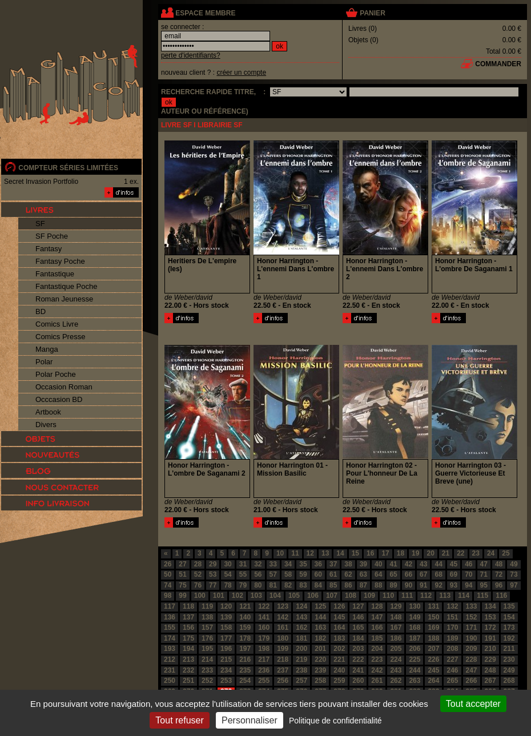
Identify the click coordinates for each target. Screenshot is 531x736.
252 (207, 681)
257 (301, 681)
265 (452, 681)
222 (358, 659)
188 (433, 638)
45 (453, 564)
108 (350, 596)
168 (414, 628)
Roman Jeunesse (64, 299)
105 (294, 596)
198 (263, 649)
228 (471, 659)
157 (207, 628)
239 (320, 670)
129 (395, 606)
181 (301, 638)
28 (198, 564)
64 (378, 574)
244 (414, 670)
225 (414, 659)
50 (167, 574)
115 (482, 596)
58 (288, 574)
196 (226, 649)
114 (463, 596)
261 (377, 681)
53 (212, 574)
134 (490, 606)
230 (509, 659)
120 (226, 606)
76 (198, 585)
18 (400, 553)
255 (263, 681)
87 (363, 585)
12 (310, 553)
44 (438, 564)
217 (263, 659)
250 (169, 681)
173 (509, 628)
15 (355, 553)
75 (182, 585)
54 (227, 574)
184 (358, 638)
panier (372, 13)
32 (258, 564)
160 (263, 628)
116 (501, 596)
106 (313, 596)
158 (226, 628)
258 (320, 681)
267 (490, 681)
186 (395, 638)
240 (339, 670)
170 (452, 628)
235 (245, 670)
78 (227, 585)
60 (318, 574)
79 (243, 585)
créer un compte (241, 73)
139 (226, 617)
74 (167, 585)
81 (273, 585)
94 (468, 585)
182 (320, 638)
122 (263, 606)
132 (452, 606)
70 (468, 574)
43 (423, 564)
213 (188, 659)
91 (423, 585)
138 (207, 617)
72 (498, 574)
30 (227, 564)
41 (393, 564)
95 (484, 585)
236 (263, 670)
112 (426, 596)
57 (273, 574)
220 (320, 659)
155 (169, 628)
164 (339, 628)
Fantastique (54, 274)
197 (245, 649)
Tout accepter (473, 704)
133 (471, 606)
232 (188, 670)
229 (490, 659)
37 (333, 564)
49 (513, 564)
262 (395, 681)
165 (358, 628)
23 (476, 553)
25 (505, 553)
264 (433, 681)
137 (188, 617)
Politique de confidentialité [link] (335, 720)
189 (452, 638)
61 (333, 574)
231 (169, 670)
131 (433, 606)
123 (282, 606)
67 (423, 574)
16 (370, 553)
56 (258, 574)
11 (295, 553)
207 (433, 649)
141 (263, 617)
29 (212, 564)
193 (169, 649)
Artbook (48, 412)
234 (226, 670)
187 (414, 638)
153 (490, 617)
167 (395, 628)
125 (320, 606)
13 (325, 553)
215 (226, 659)
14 (340, 553)
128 (377, 606)
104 (275, 596)
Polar (44, 361)
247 (471, 670)
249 (509, 670)
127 (358, 606)
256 (282, 681)
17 (385, 553)
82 (288, 585)
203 (358, 649)
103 (256, 596)
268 (509, 681)
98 (167, 596)
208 (452, 649)
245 (433, 670)
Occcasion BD (58, 399)
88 (378, 585)
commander (498, 64)
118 (188, 606)
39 (363, 564)
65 (393, 574)
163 (320, 628)
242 (377, 670)
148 (395, 617)
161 (282, 628)
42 (408, 564)
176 (207, 638)
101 (218, 596)
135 (509, 606)
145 (339, 617)
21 (445, 553)
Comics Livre (56, 324)
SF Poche (51, 236)
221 (339, 659)
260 (358, 681)
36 (318, 564)
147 (377, 617)
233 (207, 670)
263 (414, 681)
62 (348, 574)
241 (358, 670)
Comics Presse (60, 336)
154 (509, 617)
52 (198, 574)
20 (430, 553)
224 (395, 659)
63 (363, 574)
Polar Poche (55, 374)
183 (339, 638)
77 (212, 585)
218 (282, 659)
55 (243, 574)
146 (358, 617)
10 (280, 553)
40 (378, 564)
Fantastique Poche (66, 286)
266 (471, 681)
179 (263, 638)
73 (513, 574)
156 (188, 628)
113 (444, 596)
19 (415, 553)
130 (414, 606)
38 (348, 564)
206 (414, 649)
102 (237, 596)
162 (301, 628)
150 (433, 617)
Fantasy (48, 248)
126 (339, 606)
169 (433, 628)
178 (245, 638)
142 (282, 617)
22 (460, 553)
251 (188, 681)
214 (207, 659)
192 (509, 638)
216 (245, 659)
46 (468, 564)
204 (377, 649)
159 (245, 628)
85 (333, 585)
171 (471, 628)
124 (301, 606)
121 (245, 606)
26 (167, 564)
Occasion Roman (63, 387)
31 (243, 564)
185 (377, 638)
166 (377, 628)
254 (245, 681)
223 (377, 659)
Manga (46, 349)
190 (471, 638)
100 (200, 596)
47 (484, 564)
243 (395, 670)
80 (258, 585)
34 (288, 564)
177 (226, 638)
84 (318, 585)
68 (438, 574)
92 (438, 585)
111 (407, 596)
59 (303, 574)
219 (301, 659)
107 (331, 596)
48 (498, 564)
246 (452, 670)
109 (369, 596)
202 (339, 649)
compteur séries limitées (68, 168)
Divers (46, 424)
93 (453, 585)
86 (348, 585)
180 (282, 638)
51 (182, 574)
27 (182, 564)
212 (169, 659)
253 (226, 681)
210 (490, 649)
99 (182, 596)
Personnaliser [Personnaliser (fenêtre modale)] (249, 720)
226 (433, 659)
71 (484, 574)
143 (301, 617)
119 (207, 606)
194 (188, 649)
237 (282, 670)
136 (169, 617)
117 (169, 606)
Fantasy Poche (60, 261)
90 (408, 585)
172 (490, 628)
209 (471, 649)
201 (320, 649)
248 (490, 670)
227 (452, 659)
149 (414, 617)
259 (339, 681)
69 (453, 574)
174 (169, 638)
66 (408, 574)
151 (452, 617)
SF (40, 223)
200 (301, 649)
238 (301, 670)
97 (513, 585)
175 (188, 638)
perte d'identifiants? (190, 55)
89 (393, 585)
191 (490, 638)
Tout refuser (179, 720)
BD (40, 311)
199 (282, 649)
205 (395, 649)
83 (303, 585)
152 (471, 617)
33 (273, 564)
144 (320, 617)
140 (245, 617)
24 (490, 553)
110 (388, 596)
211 (509, 649)
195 (207, 649)
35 (303, 564)
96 (498, 585)
